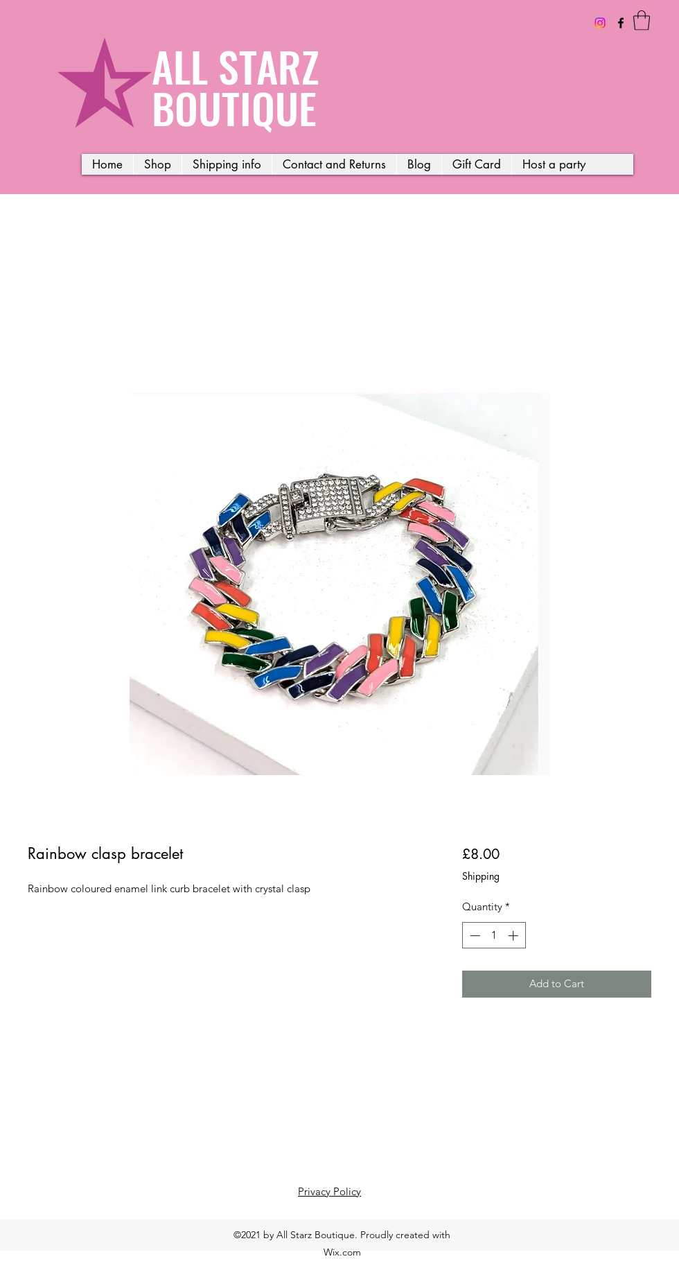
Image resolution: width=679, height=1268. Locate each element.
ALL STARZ (235, 65)
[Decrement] (473, 935)
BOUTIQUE (234, 107)
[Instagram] (600, 23)
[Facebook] (621, 23)
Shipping (481, 876)
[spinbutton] (493, 935)
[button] (641, 20)
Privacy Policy (329, 1191)
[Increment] (514, 935)
